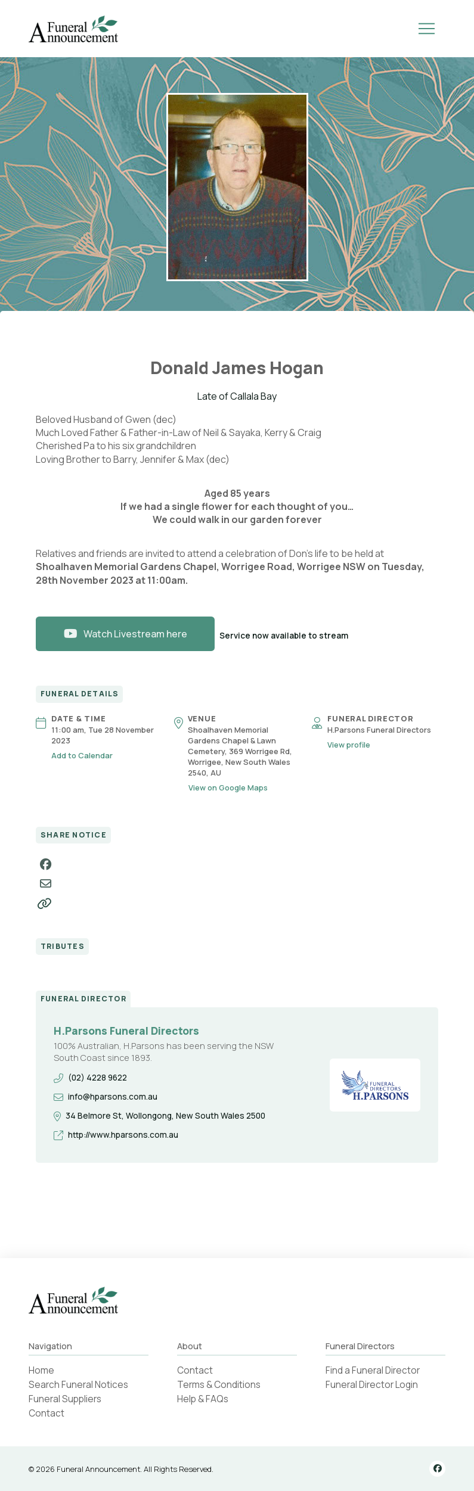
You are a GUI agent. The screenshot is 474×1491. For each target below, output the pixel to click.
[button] (426, 28)
